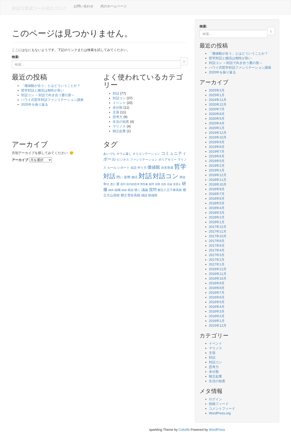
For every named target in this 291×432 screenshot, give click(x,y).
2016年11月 (217, 274)
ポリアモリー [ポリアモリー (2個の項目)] (167, 159)
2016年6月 (217, 297)
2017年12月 (217, 227)
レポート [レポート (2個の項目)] (123, 167)
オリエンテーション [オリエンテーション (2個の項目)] (146, 153)
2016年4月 (217, 307)
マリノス (119, 126)
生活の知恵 (121, 121)
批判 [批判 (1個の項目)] (123, 184)
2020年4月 (217, 123)
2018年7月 (217, 194)
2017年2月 (217, 260)
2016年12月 (217, 269)
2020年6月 (217, 114)
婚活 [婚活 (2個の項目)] (134, 177)
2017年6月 (217, 245)
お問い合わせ (83, 6)
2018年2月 (217, 217)
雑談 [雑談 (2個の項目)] (144, 195)
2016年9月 (217, 283)
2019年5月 (217, 161)
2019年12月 (217, 133)
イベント (119, 103)
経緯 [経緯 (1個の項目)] (124, 190)
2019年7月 (217, 151)
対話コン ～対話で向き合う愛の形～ (48, 95)
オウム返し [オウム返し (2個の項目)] (124, 153)
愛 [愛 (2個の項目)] (117, 184)
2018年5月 (217, 203)
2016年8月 (217, 288)
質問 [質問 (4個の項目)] (153, 190)
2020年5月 (217, 118)
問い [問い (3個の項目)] (119, 177)
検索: (15, 57)
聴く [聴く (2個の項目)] (137, 190)
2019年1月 (217, 170)
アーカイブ (20, 160)
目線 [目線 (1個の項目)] (169, 184)
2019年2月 (217, 165)
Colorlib (184, 430)
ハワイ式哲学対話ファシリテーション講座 (52, 100)
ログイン (215, 399)
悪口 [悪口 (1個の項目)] (112, 184)
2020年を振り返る (34, 104)
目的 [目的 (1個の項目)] (163, 184)
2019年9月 (217, 142)
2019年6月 (217, 156)
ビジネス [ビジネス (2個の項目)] (123, 159)
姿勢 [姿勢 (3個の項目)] (127, 177)
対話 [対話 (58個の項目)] (145, 176)
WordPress (217, 430)
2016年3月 (217, 311)
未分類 (118, 107)
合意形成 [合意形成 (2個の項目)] (167, 167)
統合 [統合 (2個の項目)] (131, 190)
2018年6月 (217, 198)
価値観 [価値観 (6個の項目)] (153, 167)
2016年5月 (217, 302)
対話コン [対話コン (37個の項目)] (166, 176)
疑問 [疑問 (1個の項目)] (151, 184)
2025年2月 (217, 90)
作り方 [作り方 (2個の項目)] (142, 167)
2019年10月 (217, 137)
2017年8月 (217, 241)
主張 (116, 112)
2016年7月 (217, 292)
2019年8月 (217, 147)
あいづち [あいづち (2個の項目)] (109, 153)
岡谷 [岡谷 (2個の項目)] (183, 177)
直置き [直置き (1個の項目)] (177, 184)
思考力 (118, 117)
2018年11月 (217, 180)
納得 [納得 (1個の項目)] (111, 190)
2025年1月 (217, 95)
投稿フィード (219, 404)
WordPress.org (220, 413)
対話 (116, 93)
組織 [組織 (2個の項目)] (118, 190)
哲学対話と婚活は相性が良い (42, 90)
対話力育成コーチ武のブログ (39, 8)
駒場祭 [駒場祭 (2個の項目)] (152, 195)
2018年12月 (217, 175)
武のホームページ (113, 6)
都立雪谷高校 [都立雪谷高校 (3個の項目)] (130, 195)
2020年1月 (217, 128)
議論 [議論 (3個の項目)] (145, 190)
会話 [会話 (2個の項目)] (133, 167)
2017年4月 (217, 250)
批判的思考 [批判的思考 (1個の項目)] (132, 184)
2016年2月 (217, 316)
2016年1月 (217, 321)
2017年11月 (217, 231)
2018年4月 (217, 208)
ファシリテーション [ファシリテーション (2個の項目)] (143, 159)
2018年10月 (217, 184)
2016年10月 (217, 278)
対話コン (119, 98)
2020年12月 (217, 104)
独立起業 (119, 131)
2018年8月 (217, 189)
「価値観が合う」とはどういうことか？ (50, 85)
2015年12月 (217, 325)
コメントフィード (222, 408)
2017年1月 (217, 264)
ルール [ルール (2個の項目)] (111, 167)
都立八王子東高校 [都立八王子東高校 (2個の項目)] (169, 190)
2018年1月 (217, 222)
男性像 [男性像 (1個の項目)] (144, 184)
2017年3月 (217, 255)
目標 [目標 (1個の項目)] (157, 184)
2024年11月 (217, 100)
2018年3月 (217, 212)
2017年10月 (217, 236)
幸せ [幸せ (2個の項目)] (106, 184)
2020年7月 (217, 109)
